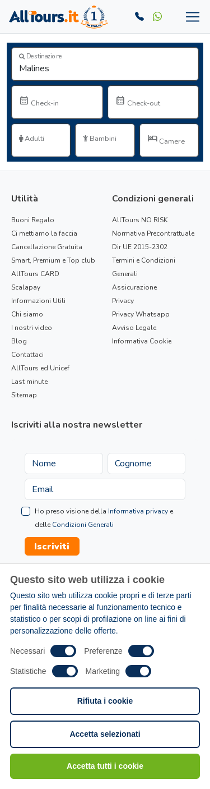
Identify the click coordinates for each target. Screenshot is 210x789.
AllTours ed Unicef (40, 368)
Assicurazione (134, 287)
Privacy (123, 300)
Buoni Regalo (32, 219)
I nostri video (31, 327)
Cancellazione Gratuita (46, 246)
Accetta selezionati (104, 734)
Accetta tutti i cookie (105, 766)
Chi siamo (27, 314)
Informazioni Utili (38, 300)
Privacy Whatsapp (141, 314)
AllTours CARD (35, 273)
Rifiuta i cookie (105, 700)
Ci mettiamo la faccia (44, 233)
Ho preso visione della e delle (104, 518)
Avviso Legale (134, 327)
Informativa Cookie (141, 341)
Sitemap (24, 395)
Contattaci (27, 354)
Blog (19, 341)
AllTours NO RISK (139, 219)
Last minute (29, 381)
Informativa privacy (138, 511)
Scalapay (25, 287)
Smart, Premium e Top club (53, 260)
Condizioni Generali (83, 524)
